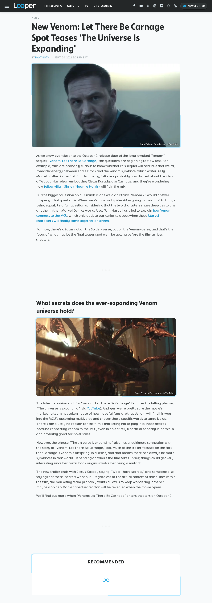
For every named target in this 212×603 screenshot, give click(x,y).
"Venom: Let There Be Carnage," (73, 161)
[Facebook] (134, 7)
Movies (73, 6)
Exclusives (53, 6)
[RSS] (175, 7)
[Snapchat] (168, 7)
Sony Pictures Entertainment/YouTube (159, 144)
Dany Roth (42, 57)
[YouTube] (141, 7)
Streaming (102, 6)
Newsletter (194, 6)
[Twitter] (148, 7)
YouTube (93, 408)
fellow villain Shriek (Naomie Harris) (72, 186)
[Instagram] (155, 7)
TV (86, 6)
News (35, 18)
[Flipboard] (162, 7)
